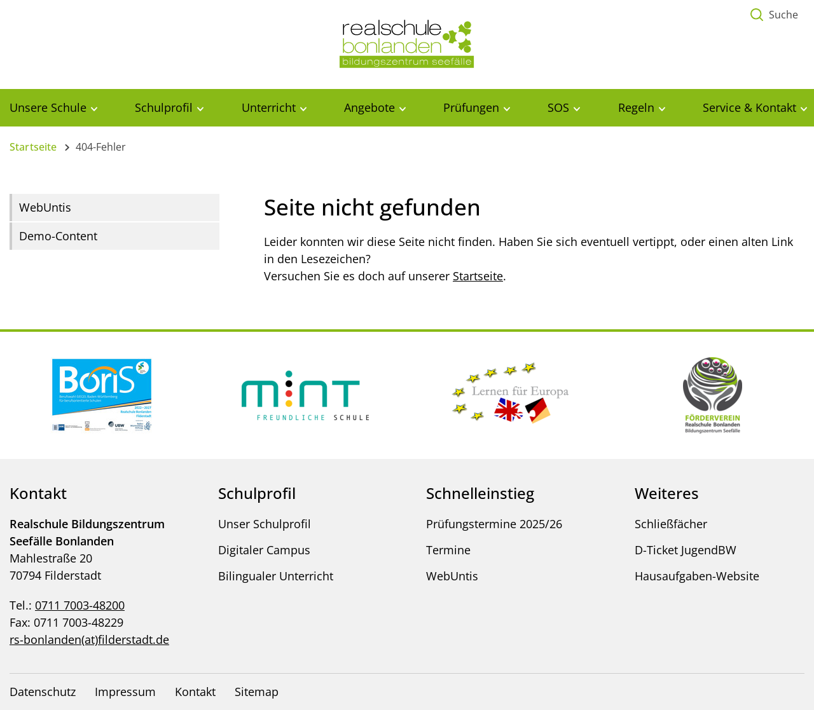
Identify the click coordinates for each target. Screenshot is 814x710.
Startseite (33, 147)
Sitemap (257, 691)
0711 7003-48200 (80, 605)
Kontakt (195, 691)
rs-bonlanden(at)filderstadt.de (89, 639)
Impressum (125, 691)
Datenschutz (43, 691)
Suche (783, 15)
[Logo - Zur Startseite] (407, 43)
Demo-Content (58, 235)
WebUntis (45, 207)
